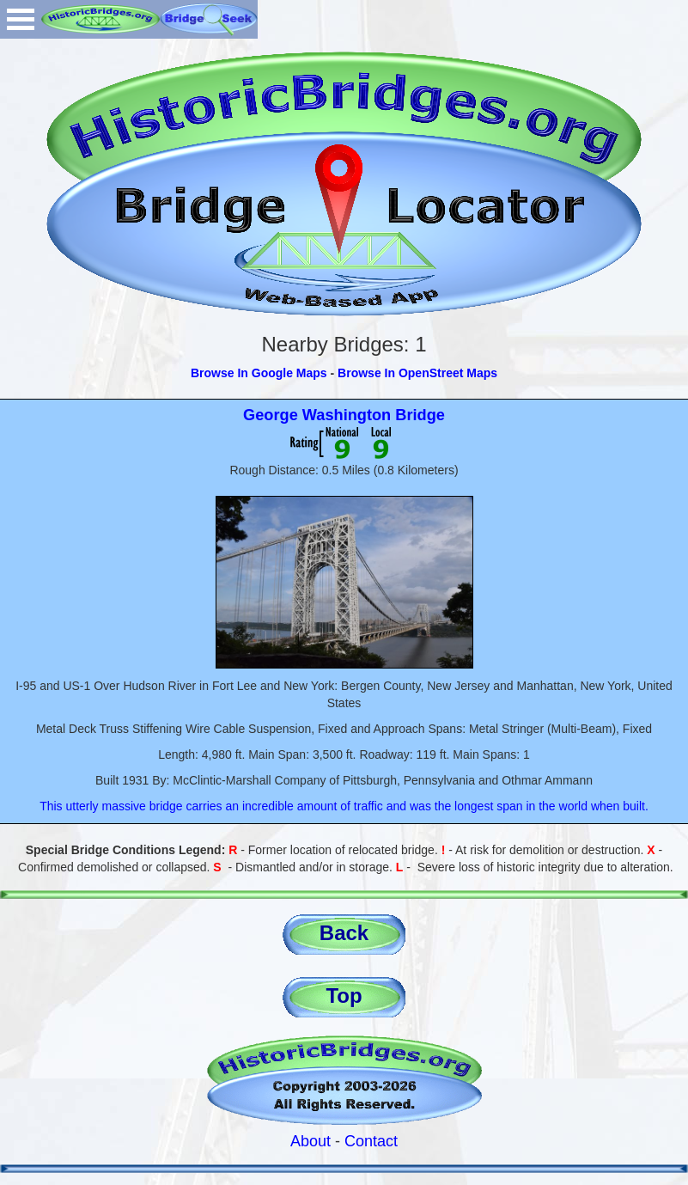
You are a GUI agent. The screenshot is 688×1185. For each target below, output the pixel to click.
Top (344, 995)
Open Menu (20, 19)
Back (344, 932)
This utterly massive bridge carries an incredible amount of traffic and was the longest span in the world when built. (344, 806)
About (310, 1141)
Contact (371, 1141)
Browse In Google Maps (259, 373)
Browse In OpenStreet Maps (417, 373)
